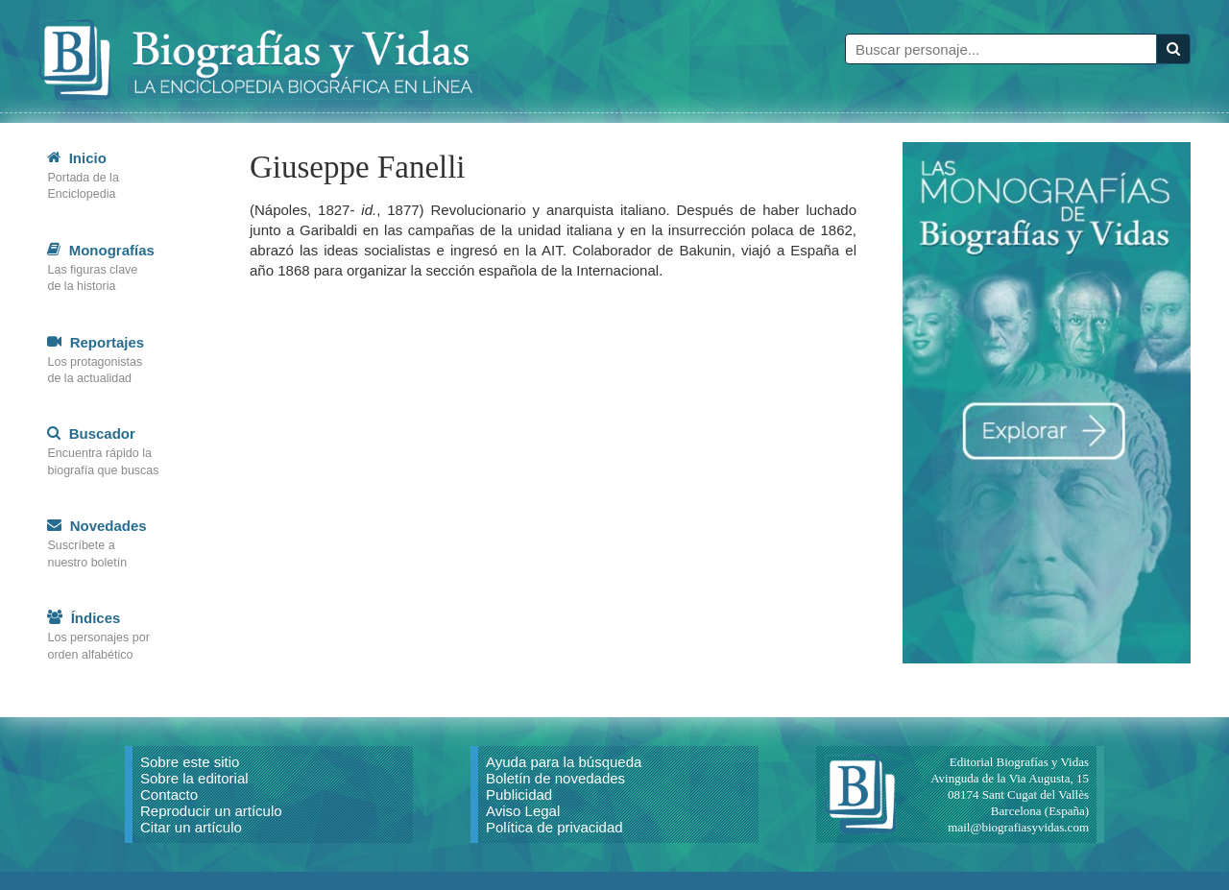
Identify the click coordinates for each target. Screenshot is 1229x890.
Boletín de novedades (555, 796)
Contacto (169, 813)
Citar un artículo (191, 845)
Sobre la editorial (194, 796)
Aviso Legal (523, 829)
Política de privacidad (554, 845)
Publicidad (519, 813)
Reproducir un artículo (211, 829)
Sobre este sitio (189, 780)
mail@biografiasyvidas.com (1018, 845)
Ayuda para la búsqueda (563, 780)
